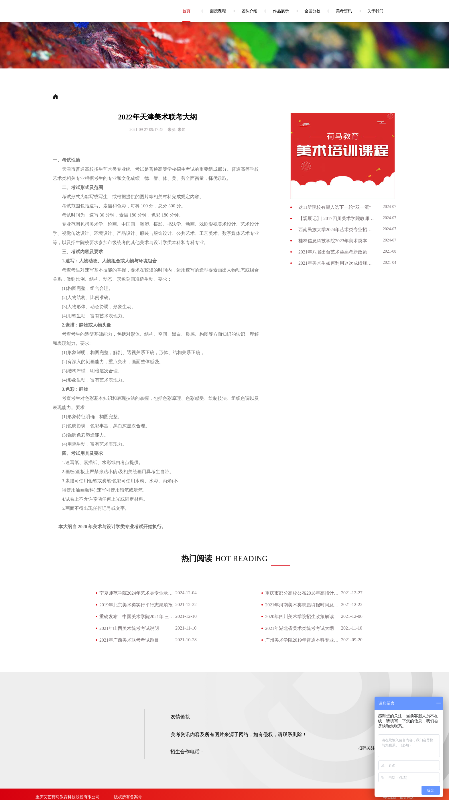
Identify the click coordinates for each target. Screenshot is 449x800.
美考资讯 (344, 11)
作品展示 (281, 11)
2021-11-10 (185, 628)
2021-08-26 (392, 251)
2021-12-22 (186, 604)
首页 (186, 11)
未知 (182, 129)
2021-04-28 (392, 262)
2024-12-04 (186, 592)
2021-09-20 (352, 639)
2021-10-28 (186, 639)
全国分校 (312, 11)
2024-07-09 (392, 207)
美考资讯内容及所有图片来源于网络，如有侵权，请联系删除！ (239, 734)
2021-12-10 (186, 616)
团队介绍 (249, 11)
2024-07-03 (392, 229)
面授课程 (218, 11)
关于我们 (375, 11)
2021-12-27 (352, 592)
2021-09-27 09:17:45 (146, 129)
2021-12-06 (352, 616)
